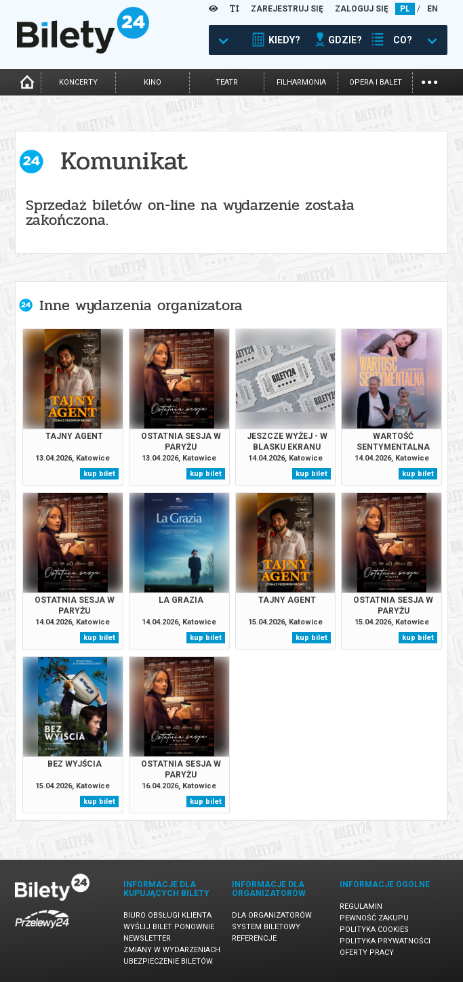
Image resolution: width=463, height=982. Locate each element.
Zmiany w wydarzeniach (171, 949)
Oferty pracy (367, 952)
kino (152, 82)
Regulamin (361, 906)
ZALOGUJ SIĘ (361, 9)
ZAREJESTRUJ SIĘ (287, 9)
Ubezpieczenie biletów (168, 961)
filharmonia (301, 82)
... (429, 80)
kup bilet (99, 473)
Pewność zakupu (374, 918)
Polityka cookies (374, 929)
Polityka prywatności (385, 941)
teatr (227, 82)
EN (432, 9)
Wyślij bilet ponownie (168, 926)
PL (405, 9)
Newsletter (147, 938)
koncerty (78, 82)
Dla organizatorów (272, 915)
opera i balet (375, 82)
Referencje (254, 938)
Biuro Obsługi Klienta (167, 915)
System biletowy (266, 926)
